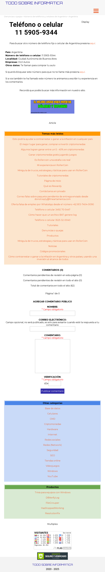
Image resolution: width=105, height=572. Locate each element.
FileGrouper (52, 503)
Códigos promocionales (52, 251)
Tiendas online (52, 460)
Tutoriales (52, 225)
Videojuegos (52, 466)
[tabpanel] (52, 43)
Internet (52, 434)
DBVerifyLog (52, 497)
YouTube (52, 476)
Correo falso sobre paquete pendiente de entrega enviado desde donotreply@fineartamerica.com (52, 197)
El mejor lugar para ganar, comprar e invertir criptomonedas (52, 144)
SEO (52, 455)
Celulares (52, 413)
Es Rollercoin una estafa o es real (52, 160)
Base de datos (52, 408)
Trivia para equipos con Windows (52, 492)
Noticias (52, 246)
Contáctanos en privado (52, 191)
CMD (52, 419)
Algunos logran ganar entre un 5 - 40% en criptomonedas (52, 149)
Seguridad (52, 450)
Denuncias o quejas (13, 16)
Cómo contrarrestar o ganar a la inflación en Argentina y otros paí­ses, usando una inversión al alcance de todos (52, 258)
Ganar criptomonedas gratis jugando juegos (53, 154)
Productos (52, 235)
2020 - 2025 (52, 569)
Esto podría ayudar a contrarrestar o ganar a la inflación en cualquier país (53, 139)
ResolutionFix (52, 513)
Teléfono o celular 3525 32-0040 (52, 220)
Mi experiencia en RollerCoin (52, 165)
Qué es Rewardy (52, 186)
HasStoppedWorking (52, 508)
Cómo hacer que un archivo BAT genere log (52, 215)
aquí (92, 43)
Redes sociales (52, 439)
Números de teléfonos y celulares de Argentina (45, 16)
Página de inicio (52, 181)
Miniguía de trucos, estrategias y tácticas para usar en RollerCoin (53, 170)
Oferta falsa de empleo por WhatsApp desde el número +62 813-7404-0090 (52, 204)
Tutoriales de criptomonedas (52, 175)
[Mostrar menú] (96, 11)
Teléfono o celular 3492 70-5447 (52, 209)
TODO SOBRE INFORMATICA (34, 3)
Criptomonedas (52, 424)
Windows (52, 471)
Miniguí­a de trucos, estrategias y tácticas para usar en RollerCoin (53, 241)
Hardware (52, 429)
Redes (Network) (52, 445)
